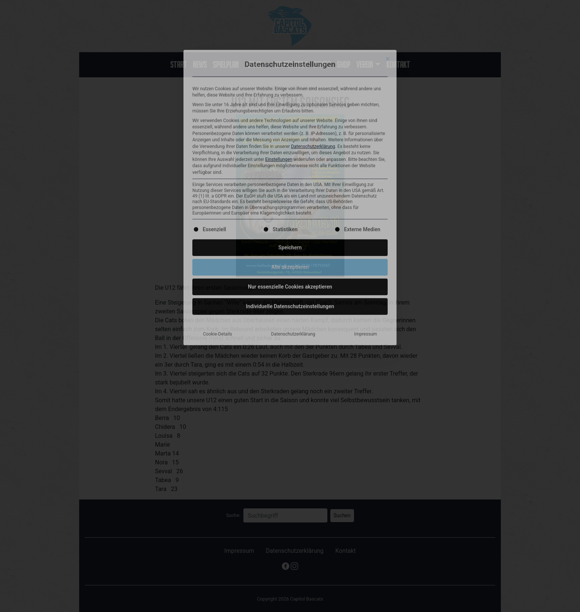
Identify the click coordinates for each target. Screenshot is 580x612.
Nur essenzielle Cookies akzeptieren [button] (290, 145)
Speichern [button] (289, 106)
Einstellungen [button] (278, 17)
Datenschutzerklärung (313, 4)
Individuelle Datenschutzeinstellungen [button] (290, 165)
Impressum (365, 192)
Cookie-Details (217, 192)
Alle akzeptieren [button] (289, 125)
